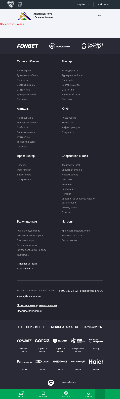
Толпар (67, 61)
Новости (21, 165)
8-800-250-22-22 (68, 290)
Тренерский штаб (26, 94)
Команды (67, 184)
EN (100, 15)
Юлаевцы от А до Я (72, 235)
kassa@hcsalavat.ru (29, 296)
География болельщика (30, 235)
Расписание (68, 189)
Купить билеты (25, 268)
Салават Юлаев (28, 61)
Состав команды (26, 85)
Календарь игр (25, 70)
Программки (24, 179)
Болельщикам (27, 221)
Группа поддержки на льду (31, 250)
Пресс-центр (26, 156)
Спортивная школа (75, 156)
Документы (68, 132)
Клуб (65, 108)
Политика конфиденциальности (37, 305)
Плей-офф (22, 80)
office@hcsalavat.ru (91, 290)
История (66, 194)
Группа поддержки (27, 245)
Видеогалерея (24, 174)
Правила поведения (29, 311)
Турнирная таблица (27, 75)
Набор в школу (70, 174)
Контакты (67, 122)
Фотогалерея (24, 169)
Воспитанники (70, 240)
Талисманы (23, 254)
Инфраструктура (71, 127)
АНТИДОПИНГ (70, 207)
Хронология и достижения (76, 230)
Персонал (22, 99)
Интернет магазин (27, 263)
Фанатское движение (28, 230)
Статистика (23, 89)
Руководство (69, 117)
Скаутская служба (72, 169)
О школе (66, 212)
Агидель (23, 108)
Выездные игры (25, 240)
